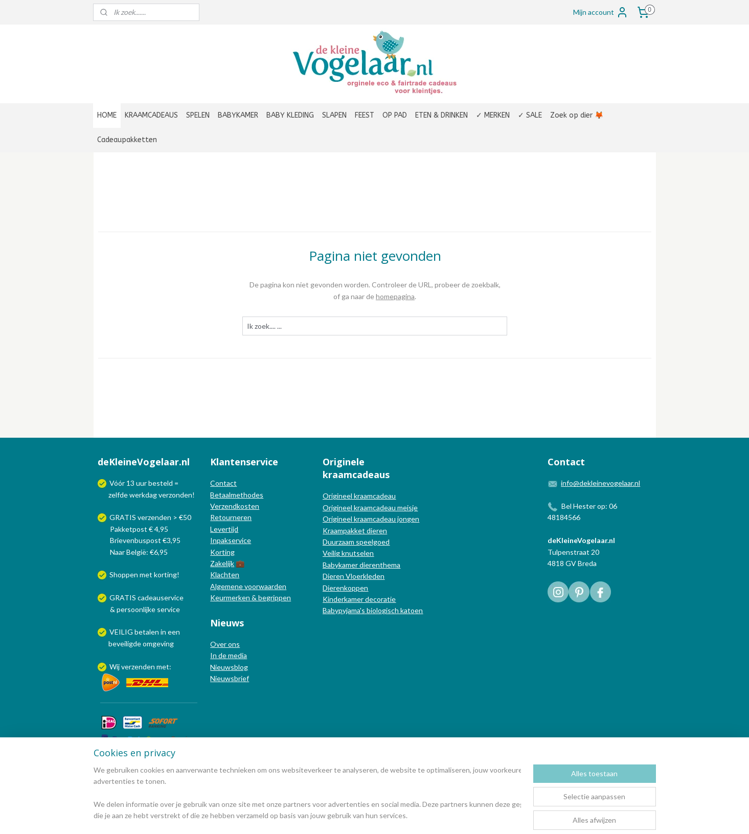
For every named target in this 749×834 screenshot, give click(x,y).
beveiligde (124, 643)
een (174, 631)
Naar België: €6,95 (139, 552)
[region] (307, 793)
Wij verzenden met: (140, 666)
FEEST (364, 115)
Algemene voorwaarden (248, 586)
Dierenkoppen (345, 587)
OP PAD (394, 115)
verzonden (175, 494)
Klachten (224, 574)
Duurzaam (339, 541)
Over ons (225, 644)
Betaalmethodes (236, 494)
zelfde (118, 494)
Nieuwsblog (229, 667)
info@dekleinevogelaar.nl (600, 483)
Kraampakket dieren (355, 530)
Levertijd (224, 529)
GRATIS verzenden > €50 (150, 517)
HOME (107, 115)
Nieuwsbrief (229, 678)
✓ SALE (530, 115)
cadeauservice (161, 597)
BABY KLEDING (290, 115)
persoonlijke (136, 609)
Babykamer (340, 564)
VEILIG (121, 631)
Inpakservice (230, 540)
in (163, 631)
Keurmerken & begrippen (250, 597)
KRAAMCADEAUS (151, 115)
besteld (160, 483)
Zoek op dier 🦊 (576, 115)
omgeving (158, 643)
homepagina (395, 296)
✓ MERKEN (493, 115)
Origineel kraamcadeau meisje (370, 507)
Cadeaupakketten (127, 140)
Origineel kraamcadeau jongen (371, 518)
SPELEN (198, 115)
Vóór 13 (122, 483)
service (167, 609)
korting (165, 574)
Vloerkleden (364, 576)
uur (141, 483)
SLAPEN (334, 115)
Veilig (332, 553)
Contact (223, 483)
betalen (146, 631)
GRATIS (123, 597)
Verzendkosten (234, 506)
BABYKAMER (238, 115)
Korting (222, 552)
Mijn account (600, 12)
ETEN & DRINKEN (441, 115)
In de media (228, 655)
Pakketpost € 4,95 (134, 529)
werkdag (143, 494)
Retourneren (231, 517)
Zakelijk (222, 563)
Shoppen (123, 574)
